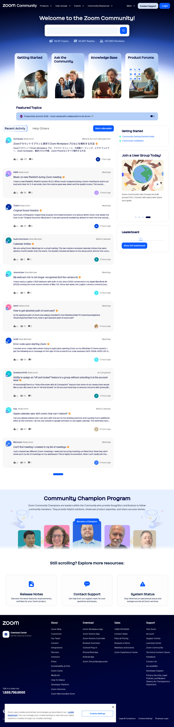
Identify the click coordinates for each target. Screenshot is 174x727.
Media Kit (55, 675)
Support (150, 622)
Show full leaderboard (134, 245)
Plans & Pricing (121, 638)
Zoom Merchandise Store (63, 693)
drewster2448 (20, 373)
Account (150, 634)
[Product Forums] (141, 75)
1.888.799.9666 (14, 692)
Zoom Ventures (58, 689)
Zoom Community (154, 647)
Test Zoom (151, 629)
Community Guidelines (133, 140)
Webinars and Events (124, 647)
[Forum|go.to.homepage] (20, 6)
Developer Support (155, 670)
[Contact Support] (87, 590)
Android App (88, 657)
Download (88, 622)
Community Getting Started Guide (138, 136)
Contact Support (148, 6)
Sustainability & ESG (60, 666)
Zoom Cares (57, 670)
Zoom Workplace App (93, 629)
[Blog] (4, 711)
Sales (117, 622)
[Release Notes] (31, 590)
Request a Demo (122, 643)
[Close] (113, 707)
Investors (55, 657)
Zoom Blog (56, 629)
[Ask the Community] (68, 75)
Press (53, 661)
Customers (56, 634)
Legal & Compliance (127, 718)
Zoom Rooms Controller (94, 638)
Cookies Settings (145, 718)
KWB (15, 172)
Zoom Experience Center (126, 652)
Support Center (153, 638)
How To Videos (58, 680)
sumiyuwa (18, 139)
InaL (15, 409)
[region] (60, 713)
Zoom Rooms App (91, 634)
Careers (55, 643)
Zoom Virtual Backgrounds (95, 661)
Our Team (55, 638)
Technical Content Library (158, 652)
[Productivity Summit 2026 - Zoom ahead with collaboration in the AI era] (58, 116)
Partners (55, 652)
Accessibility (152, 666)
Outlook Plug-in (90, 647)
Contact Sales (121, 634)
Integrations (56, 647)
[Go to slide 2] (139, 217)
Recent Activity (15, 128)
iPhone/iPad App (90, 652)
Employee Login (161, 718)
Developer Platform (60, 684)
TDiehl (16, 206)
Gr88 (15, 339)
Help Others (41, 128)
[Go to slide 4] (148, 217)
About (54, 622)
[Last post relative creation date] (106, 159)
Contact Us (151, 661)
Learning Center (153, 643)
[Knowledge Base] (104, 75)
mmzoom (17, 442)
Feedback (150, 657)
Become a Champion (87, 521)
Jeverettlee (18, 272)
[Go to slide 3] (143, 217)
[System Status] (142, 590)
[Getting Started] (31, 75)
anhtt (15, 306)
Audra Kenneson (21, 239)
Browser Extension (91, 643)
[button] (103, 128)
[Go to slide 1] (135, 217)
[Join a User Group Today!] (142, 184)
